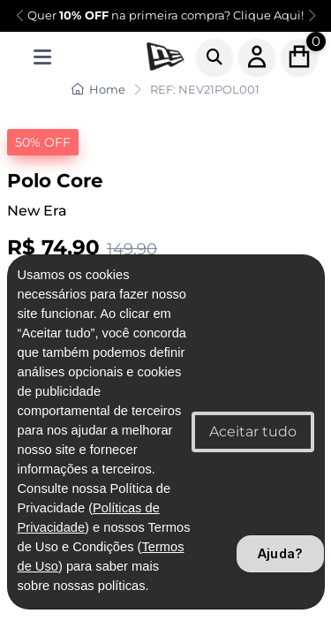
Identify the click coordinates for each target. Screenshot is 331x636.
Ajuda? (280, 553)
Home (98, 89)
